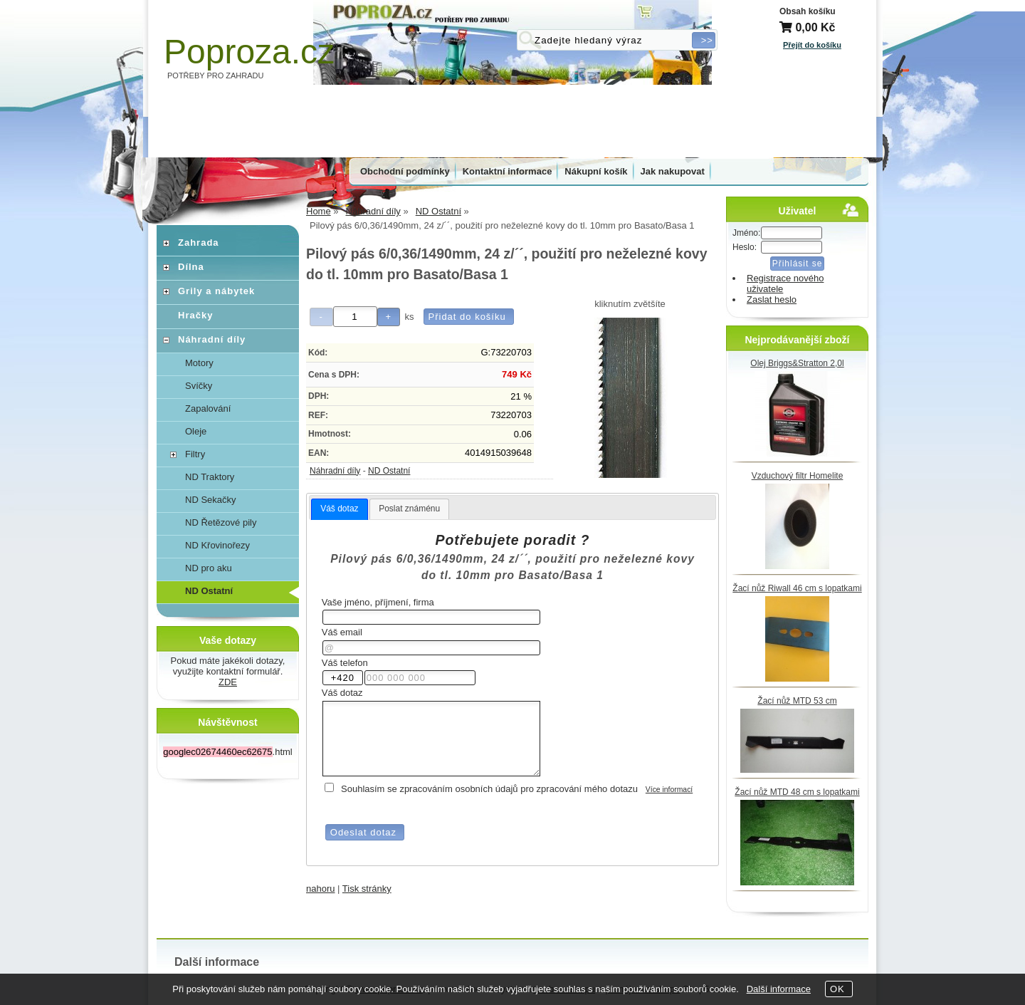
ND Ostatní (389, 471)
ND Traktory (209, 477)
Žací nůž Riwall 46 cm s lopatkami (796, 588)
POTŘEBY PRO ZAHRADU (215, 75)
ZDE (228, 682)
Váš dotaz (339, 509)
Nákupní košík (595, 171)
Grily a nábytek (216, 291)
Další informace (779, 989)
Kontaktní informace (507, 171)
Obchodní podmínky (405, 171)
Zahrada (198, 242)
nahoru (320, 888)
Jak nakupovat (673, 171)
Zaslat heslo (772, 299)
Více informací (669, 789)
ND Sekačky (210, 499)
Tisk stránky (366, 888)
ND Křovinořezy (217, 545)
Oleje (195, 431)
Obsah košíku (807, 11)
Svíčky (198, 385)
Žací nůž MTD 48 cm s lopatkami (797, 792)
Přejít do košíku (812, 45)
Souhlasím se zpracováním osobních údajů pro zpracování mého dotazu (489, 788)
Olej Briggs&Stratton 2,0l (796, 363)
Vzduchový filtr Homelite (797, 476)
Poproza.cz (249, 52)
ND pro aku (208, 568)
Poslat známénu (409, 509)
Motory (199, 363)
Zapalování (208, 408)
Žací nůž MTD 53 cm (796, 701)
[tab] (339, 509)
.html (227, 751)
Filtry (195, 454)
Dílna (191, 266)
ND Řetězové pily (220, 522)
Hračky (195, 315)
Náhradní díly (335, 471)
